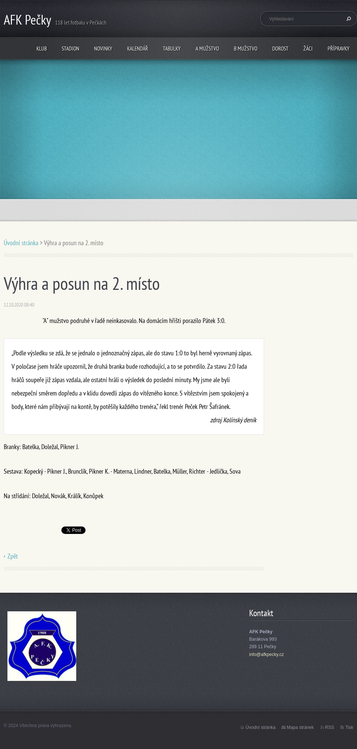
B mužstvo (245, 48)
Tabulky (172, 48)
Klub (41, 48)
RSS (329, 727)
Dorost (280, 48)
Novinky (103, 48)
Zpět (12, 556)
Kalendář (137, 48)
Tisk (349, 727)
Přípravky (339, 48)
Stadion (70, 48)
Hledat (347, 18)
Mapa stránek (300, 727)
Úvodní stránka (21, 243)
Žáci (308, 48)
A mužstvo (207, 48)
